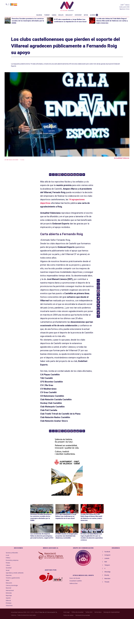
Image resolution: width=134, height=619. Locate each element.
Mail (105, 561)
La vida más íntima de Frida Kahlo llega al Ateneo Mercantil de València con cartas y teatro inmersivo (112, 21)
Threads (106, 582)
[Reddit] (77, 174)
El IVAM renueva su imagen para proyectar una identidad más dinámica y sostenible (66, 536)
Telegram (107, 565)
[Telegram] (65, 174)
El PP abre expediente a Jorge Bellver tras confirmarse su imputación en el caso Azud (65, 516)
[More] (83, 174)
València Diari (74, 583)
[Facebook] (59, 174)
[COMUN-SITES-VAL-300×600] (67, 464)
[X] (62, 174)
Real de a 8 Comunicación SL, (48, 612)
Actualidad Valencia (121, 158)
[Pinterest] (80, 174)
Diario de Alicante (75, 578)
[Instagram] (56, 174)
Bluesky (106, 575)
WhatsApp (107, 572)
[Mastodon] (68, 174)
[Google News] (50, 174)
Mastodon (107, 578)
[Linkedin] (74, 174)
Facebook (107, 551)
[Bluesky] (71, 174)
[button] (6, 4)
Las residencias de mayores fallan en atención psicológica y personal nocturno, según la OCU (41, 536)
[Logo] (67, 6)
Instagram (107, 555)
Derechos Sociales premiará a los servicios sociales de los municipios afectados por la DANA (28, 21)
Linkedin (106, 558)
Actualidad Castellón (76, 581)
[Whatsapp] (53, 174)
